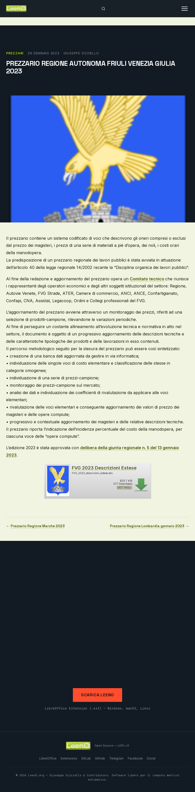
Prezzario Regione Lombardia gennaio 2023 (147, 526)
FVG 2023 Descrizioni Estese (104, 468)
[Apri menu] (184, 8)
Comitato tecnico (147, 278)
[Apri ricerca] (103, 8)
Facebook (135, 758)
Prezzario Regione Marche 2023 (38, 526)
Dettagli (124, 487)
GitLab (86, 758)
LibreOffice (48, 758)
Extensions (69, 758)
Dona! (151, 758)
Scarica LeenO (97, 695)
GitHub (100, 758)
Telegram (116, 758)
